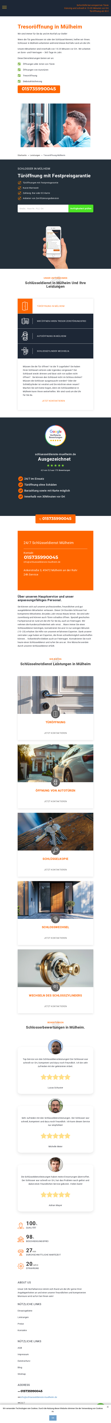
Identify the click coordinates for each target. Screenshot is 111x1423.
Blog (20, 1367)
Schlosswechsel (55, 927)
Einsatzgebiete (25, 1311)
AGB (20, 1348)
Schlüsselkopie (55, 858)
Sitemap (22, 1374)
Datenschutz (24, 1361)
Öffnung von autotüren (55, 790)
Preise (21, 1324)
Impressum (23, 1354)
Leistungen (23, 1317)
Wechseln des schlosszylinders (55, 995)
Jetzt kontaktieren (53, 401)
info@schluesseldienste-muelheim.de (42, 562)
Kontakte (22, 1330)
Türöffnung (56, 722)
